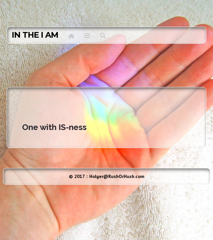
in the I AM (35, 35)
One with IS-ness (54, 127)
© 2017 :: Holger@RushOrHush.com (106, 176)
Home (71, 35)
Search (103, 36)
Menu (87, 35)
